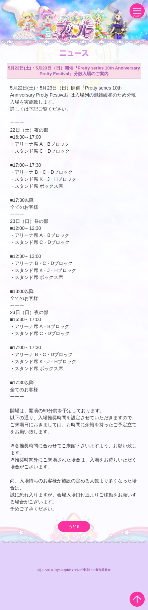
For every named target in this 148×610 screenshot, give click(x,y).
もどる (74, 526)
